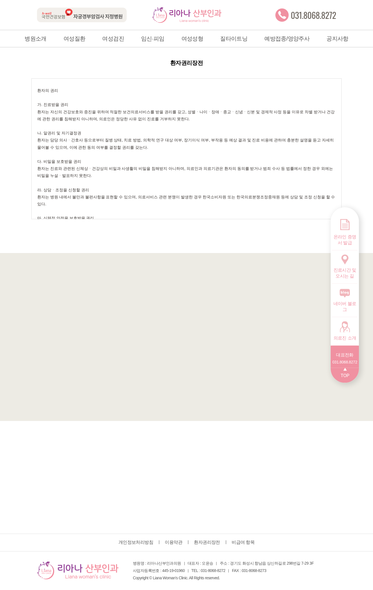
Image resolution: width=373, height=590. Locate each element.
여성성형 (192, 39)
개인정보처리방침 (136, 542)
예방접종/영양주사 (287, 39)
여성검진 (113, 39)
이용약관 (173, 542)
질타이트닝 (233, 39)
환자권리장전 (207, 542)
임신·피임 (152, 39)
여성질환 (74, 39)
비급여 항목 (243, 542)
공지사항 (337, 39)
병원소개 (36, 39)
